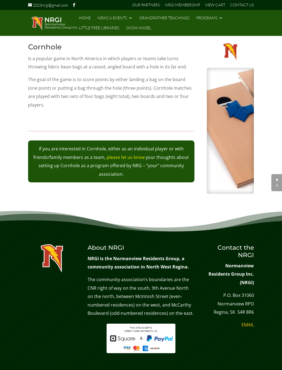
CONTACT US (242, 5)
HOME (85, 18)
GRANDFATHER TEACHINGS (164, 18)
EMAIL (248, 325)
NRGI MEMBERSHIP (182, 5)
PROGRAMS (206, 18)
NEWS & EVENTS (112, 18)
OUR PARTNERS (146, 5)
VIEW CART (215, 5)
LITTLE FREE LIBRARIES (99, 28)
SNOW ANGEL (138, 28)
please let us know (126, 157)
